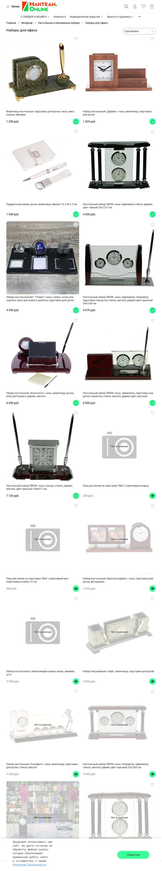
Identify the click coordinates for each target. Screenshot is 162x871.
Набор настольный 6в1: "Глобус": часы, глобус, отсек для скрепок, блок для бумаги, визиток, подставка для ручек (40, 299)
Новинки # (59, 16)
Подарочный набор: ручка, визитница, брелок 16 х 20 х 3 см (41, 204)
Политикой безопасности (29, 865)
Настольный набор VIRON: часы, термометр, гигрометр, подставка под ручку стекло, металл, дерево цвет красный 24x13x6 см (118, 300)
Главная (11, 22)
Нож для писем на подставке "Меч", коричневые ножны (116, 485)
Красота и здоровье (120, 16)
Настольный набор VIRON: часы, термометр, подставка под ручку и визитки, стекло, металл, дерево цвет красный (118, 395)
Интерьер (27, 22)
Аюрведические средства (86, 16)
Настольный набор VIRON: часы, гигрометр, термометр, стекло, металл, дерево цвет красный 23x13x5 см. (116, 766)
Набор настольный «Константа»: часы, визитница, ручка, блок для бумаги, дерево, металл (40, 395)
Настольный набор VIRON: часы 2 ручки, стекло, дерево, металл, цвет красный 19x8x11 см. (39, 487)
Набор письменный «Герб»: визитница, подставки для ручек (118, 671)
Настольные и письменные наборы (59, 22)
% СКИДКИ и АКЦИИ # (35, 16)
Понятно (133, 855)
